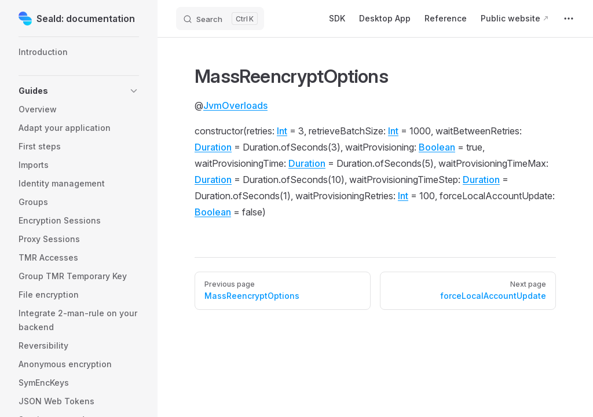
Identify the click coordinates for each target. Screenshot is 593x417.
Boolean (437, 147)
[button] (79, 91)
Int (282, 131)
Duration (213, 147)
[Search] (220, 18)
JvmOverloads (235, 105)
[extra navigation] (568, 18)
